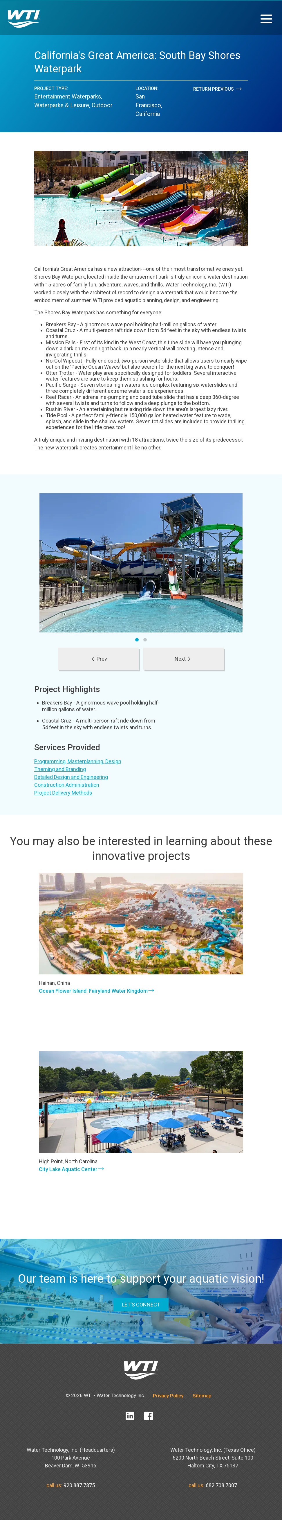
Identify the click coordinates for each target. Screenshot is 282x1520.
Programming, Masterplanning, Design (77, 761)
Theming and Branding (60, 769)
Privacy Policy (168, 1396)
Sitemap (202, 1396)
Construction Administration (66, 785)
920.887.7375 (79, 1485)
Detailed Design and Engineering (71, 777)
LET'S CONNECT (141, 1305)
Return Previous (218, 89)
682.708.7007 (221, 1485)
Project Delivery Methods (63, 793)
